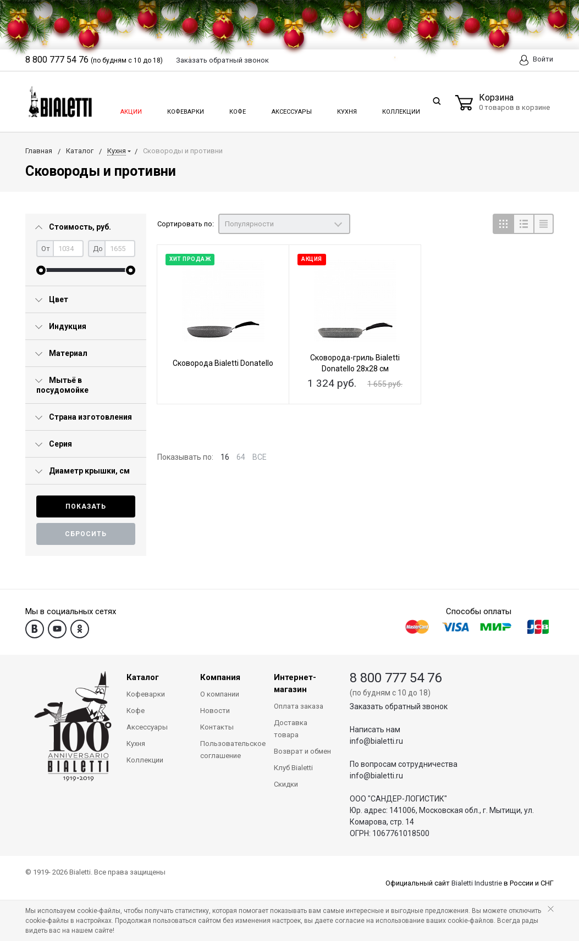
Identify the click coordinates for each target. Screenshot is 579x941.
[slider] (41, 270)
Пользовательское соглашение (228, 749)
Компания (220, 677)
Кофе (236, 109)
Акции (130, 109)
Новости (215, 710)
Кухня (346, 109)
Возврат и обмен (302, 751)
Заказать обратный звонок (399, 706)
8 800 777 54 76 (396, 677)
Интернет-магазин (295, 683)
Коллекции (399, 109)
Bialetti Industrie (476, 883)
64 (240, 457)
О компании (219, 694)
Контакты (217, 727)
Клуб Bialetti (293, 768)
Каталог (142, 677)
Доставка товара (290, 729)
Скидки (286, 784)
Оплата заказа (298, 706)
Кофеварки (185, 109)
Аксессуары (291, 109)
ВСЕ (259, 457)
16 (224, 457)
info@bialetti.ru (376, 741)
